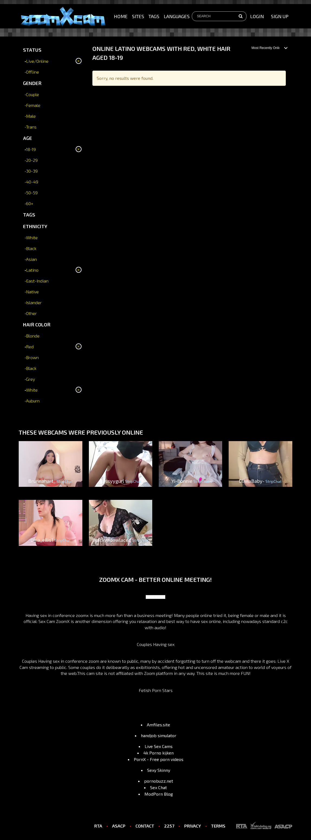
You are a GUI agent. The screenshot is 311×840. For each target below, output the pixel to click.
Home (121, 16)
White (32, 237)
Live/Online (37, 61)
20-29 (32, 160)
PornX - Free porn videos (158, 759)
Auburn (33, 400)
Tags (153, 16)
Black (31, 248)
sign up (280, 16)
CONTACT (144, 825)
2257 (169, 825)
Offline (32, 71)
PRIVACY (192, 825)
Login (257, 16)
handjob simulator (158, 735)
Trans (31, 126)
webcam (233, 661)
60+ (29, 203)
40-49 (32, 181)
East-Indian (37, 280)
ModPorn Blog (158, 793)
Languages (177, 16)
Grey (30, 379)
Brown (32, 357)
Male (31, 116)
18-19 (31, 149)
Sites (138, 16)
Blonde (33, 335)
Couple (32, 94)
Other (31, 313)
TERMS (218, 825)
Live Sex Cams (159, 746)
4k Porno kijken (158, 752)
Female (33, 105)
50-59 (32, 192)
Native (32, 291)
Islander (34, 302)
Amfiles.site (158, 724)
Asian (31, 259)
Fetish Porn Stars (156, 690)
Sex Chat (158, 787)
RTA (98, 825)
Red (30, 346)
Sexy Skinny (158, 770)
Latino (32, 270)
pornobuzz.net (158, 780)
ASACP (118, 825)
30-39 (32, 170)
